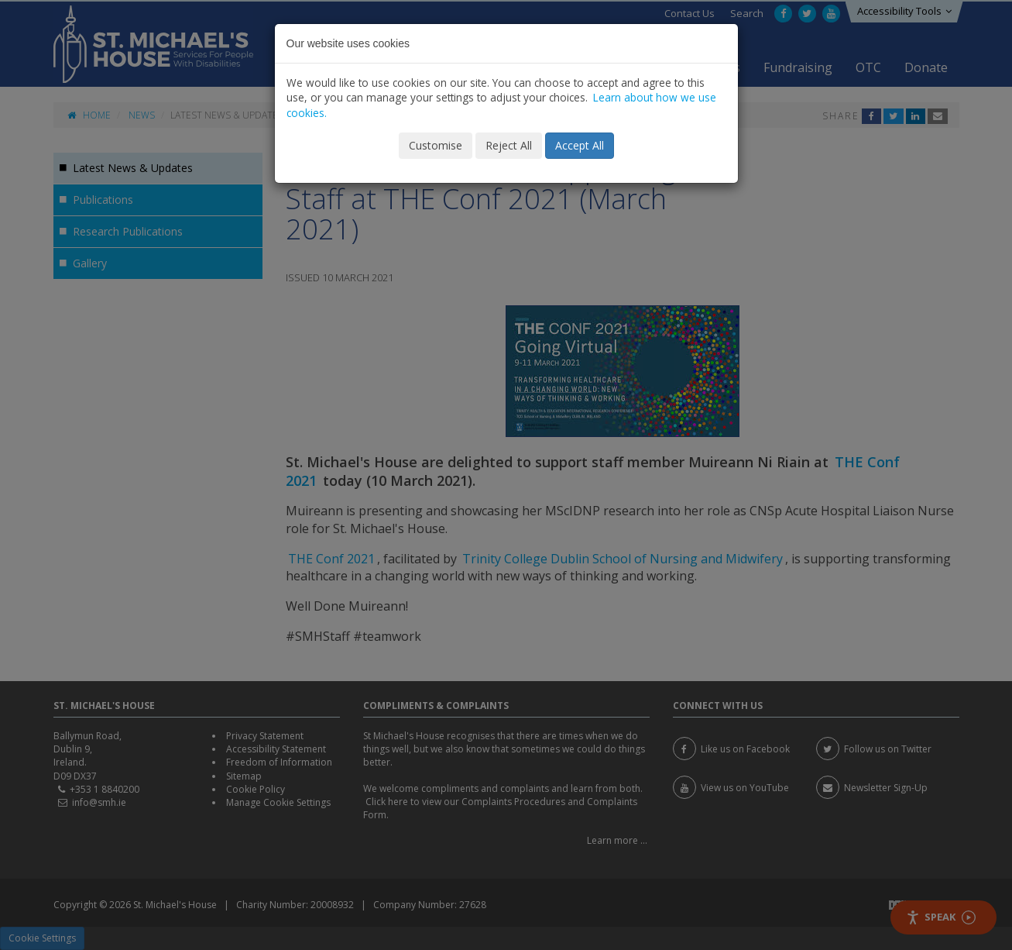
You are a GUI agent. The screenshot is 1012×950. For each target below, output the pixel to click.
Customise (435, 145)
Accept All (579, 145)
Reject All (508, 145)
